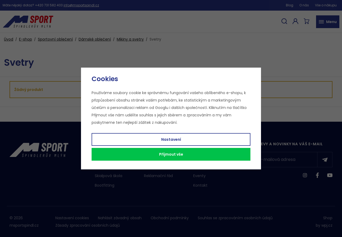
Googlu (161, 107)
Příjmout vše (171, 154)
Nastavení (171, 139)
